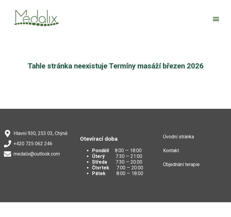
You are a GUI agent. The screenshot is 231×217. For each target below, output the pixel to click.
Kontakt (171, 150)
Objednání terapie (181, 164)
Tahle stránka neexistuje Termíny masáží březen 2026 (116, 66)
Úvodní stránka (178, 137)
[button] (216, 19)
